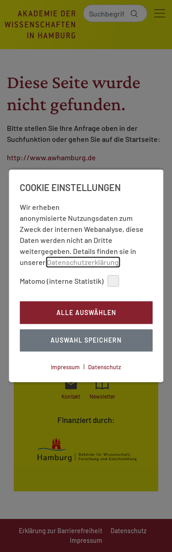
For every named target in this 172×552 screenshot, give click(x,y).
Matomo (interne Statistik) (69, 281)
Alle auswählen (86, 312)
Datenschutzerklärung (83, 262)
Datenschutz (104, 367)
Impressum (65, 367)
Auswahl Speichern (86, 340)
